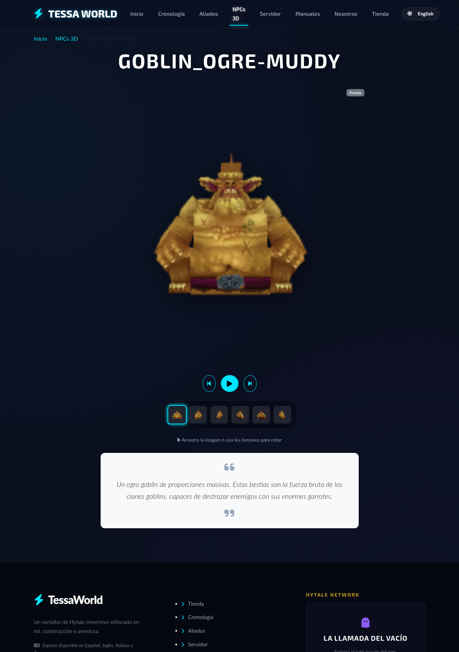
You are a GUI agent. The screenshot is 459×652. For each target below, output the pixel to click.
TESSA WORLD (75, 13)
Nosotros (346, 14)
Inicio (136, 14)
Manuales (308, 14)
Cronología (171, 14)
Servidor (270, 14)
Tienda (380, 14)
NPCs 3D (238, 13)
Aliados (209, 14)
